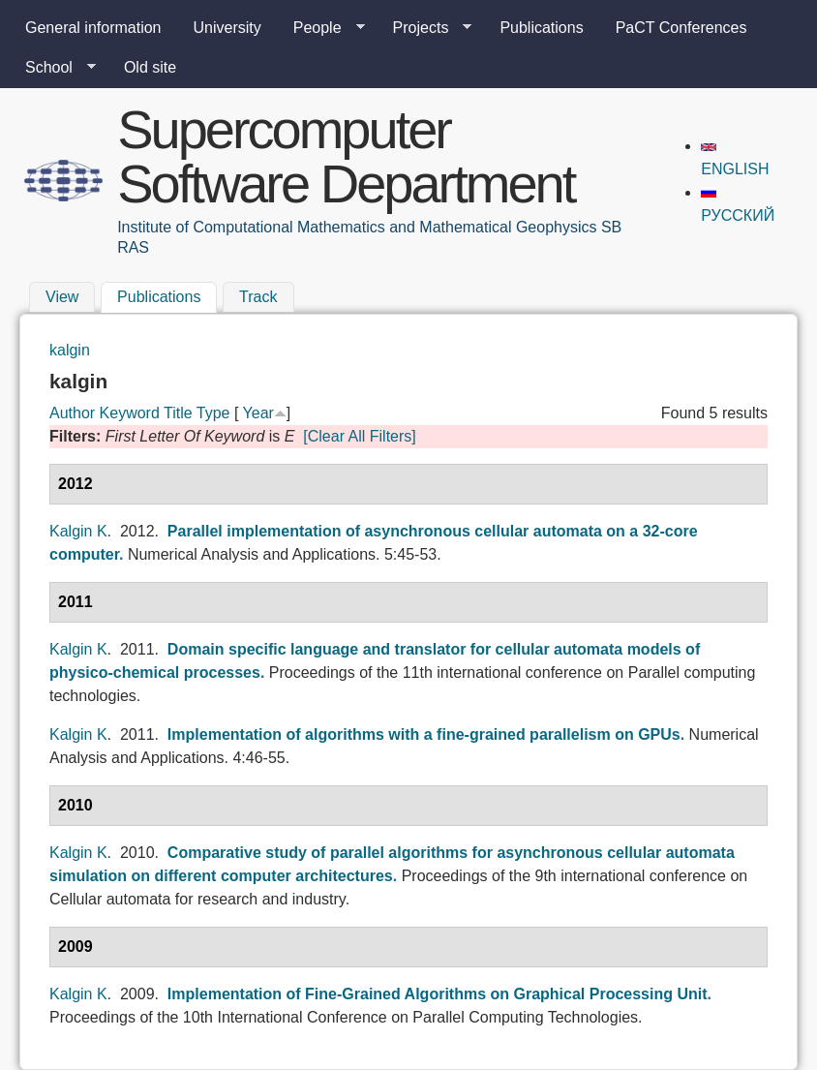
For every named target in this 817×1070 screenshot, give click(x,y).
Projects (425, 28)
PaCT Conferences (681, 27)
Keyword (130, 413)
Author (72, 413)
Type (213, 413)
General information (93, 27)
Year (258, 413)
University (227, 27)
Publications (541, 27)
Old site (150, 67)
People (321, 28)
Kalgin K (78, 531)
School (53, 67)
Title (178, 413)
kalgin (69, 350)
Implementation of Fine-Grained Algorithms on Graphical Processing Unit (437, 994)
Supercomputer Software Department (345, 156)
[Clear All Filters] (359, 436)
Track (258, 298)
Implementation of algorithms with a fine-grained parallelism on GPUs (424, 734)
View (61, 298)
